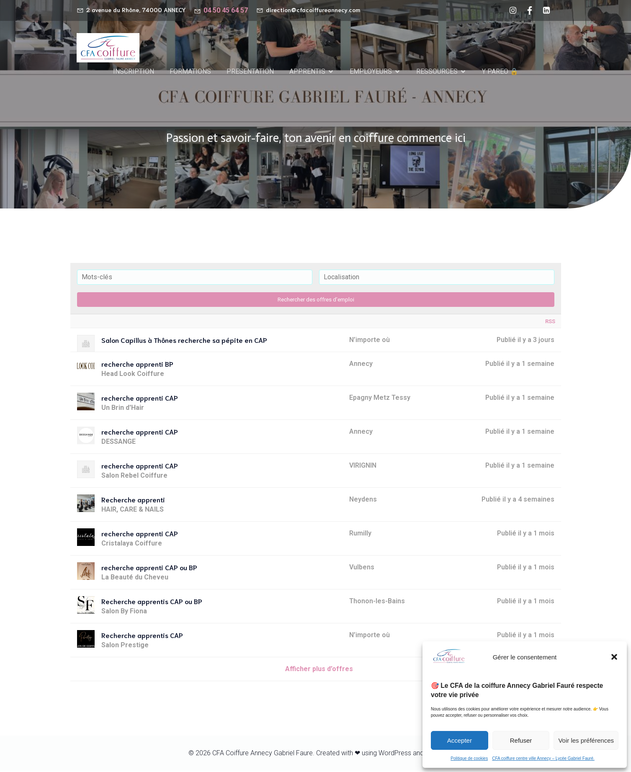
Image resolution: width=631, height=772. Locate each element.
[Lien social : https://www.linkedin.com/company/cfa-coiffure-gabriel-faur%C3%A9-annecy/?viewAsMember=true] (546, 10)
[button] (614, 657)
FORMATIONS (190, 72)
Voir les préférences (586, 740)
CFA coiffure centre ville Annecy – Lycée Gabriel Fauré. (543, 758)
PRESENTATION (250, 72)
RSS (550, 322)
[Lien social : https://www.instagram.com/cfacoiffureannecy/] (513, 10)
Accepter (459, 740)
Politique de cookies (469, 758)
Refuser (521, 740)
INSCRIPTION (133, 72)
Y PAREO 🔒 (500, 72)
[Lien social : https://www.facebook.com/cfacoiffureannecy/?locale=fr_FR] (529, 10)
